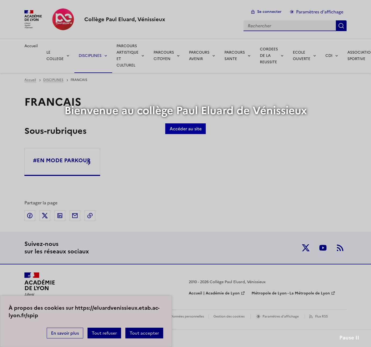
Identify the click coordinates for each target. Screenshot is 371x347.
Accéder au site (186, 128)
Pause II (349, 338)
